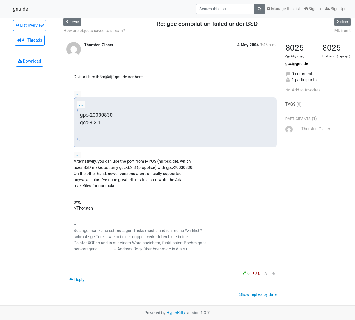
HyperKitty (175, 312)
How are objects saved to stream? (94, 30)
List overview (29, 25)
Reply (76, 279)
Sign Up (335, 8)
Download (29, 61)
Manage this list (283, 8)
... (77, 93)
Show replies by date (258, 294)
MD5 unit (342, 30)
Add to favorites (303, 90)
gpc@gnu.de (296, 63)
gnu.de (20, 9)
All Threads (29, 40)
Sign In (312, 8)
